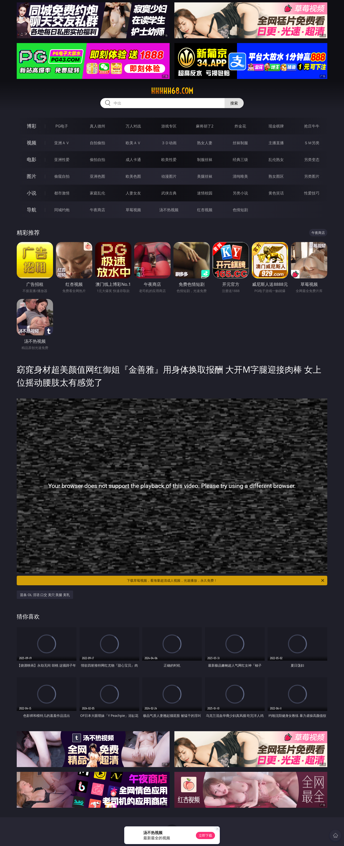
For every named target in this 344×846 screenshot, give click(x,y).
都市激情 (62, 193)
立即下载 (205, 835)
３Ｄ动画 (169, 142)
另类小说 (240, 193)
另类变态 (311, 159)
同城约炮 (62, 209)
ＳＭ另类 (311, 142)
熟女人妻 (204, 142)
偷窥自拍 (62, 176)
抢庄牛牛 (311, 126)
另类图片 (311, 176)
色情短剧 (240, 209)
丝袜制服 (240, 142)
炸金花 (240, 126)
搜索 (234, 103)
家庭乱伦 (97, 193)
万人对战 (133, 126)
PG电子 (61, 126)
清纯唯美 (240, 176)
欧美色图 (133, 176)
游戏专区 (169, 126)
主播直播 (276, 142)
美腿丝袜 (204, 176)
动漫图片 (169, 176)
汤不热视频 (168, 209)
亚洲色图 (97, 176)
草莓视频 (133, 209)
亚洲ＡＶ (62, 142)
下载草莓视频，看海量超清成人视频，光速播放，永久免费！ (226, 580)
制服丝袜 (204, 159)
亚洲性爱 (62, 159)
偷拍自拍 (97, 159)
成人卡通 (133, 159)
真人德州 (97, 126)
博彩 (31, 126)
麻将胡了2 (204, 126)
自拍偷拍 (97, 142)
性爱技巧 (311, 193)
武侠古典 (169, 193)
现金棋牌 (276, 126)
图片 (31, 176)
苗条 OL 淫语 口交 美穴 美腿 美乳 (45, 594)
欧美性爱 (169, 159)
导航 (31, 209)
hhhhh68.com (172, 91)
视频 (31, 142)
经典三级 (240, 159)
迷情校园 (204, 193)
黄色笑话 (276, 193)
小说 (31, 193)
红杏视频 (204, 209)
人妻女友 (133, 193)
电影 (31, 159)
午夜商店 (97, 209)
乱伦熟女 (276, 159)
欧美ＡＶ (133, 142)
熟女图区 (276, 176)
